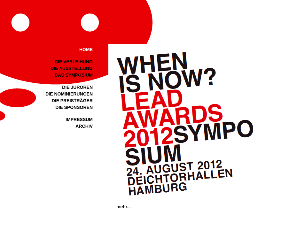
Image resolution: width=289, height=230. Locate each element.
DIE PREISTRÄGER (72, 100)
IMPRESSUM (79, 119)
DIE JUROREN (77, 87)
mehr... (123, 206)
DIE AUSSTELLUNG (72, 68)
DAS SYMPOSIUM (74, 75)
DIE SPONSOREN (74, 107)
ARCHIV (84, 126)
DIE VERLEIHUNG (74, 61)
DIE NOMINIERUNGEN (69, 93)
